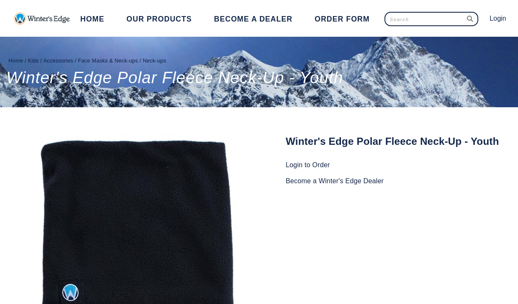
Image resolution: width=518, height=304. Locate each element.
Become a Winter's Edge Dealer (335, 181)
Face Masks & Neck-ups (108, 60)
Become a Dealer (253, 19)
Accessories (59, 60)
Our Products (159, 19)
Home (92, 19)
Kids (33, 60)
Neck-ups (154, 60)
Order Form (342, 19)
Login (498, 18)
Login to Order (308, 164)
